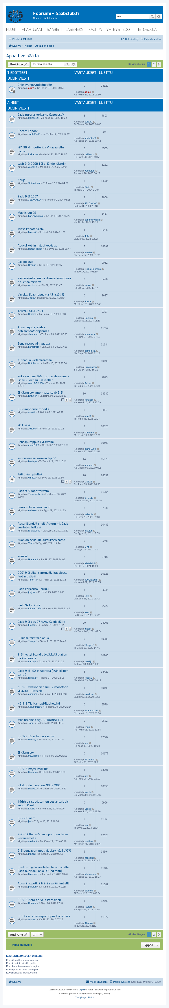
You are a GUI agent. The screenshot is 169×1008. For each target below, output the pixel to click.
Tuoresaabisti (35, 494)
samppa (88, 465)
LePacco (33, 154)
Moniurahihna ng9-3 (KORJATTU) (40, 720)
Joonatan (89, 170)
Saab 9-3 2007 (28, 196)
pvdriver (88, 841)
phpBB (82, 989)
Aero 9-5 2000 (36, 383)
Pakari (87, 383)
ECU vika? (24, 425)
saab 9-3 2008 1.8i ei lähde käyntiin (42, 164)
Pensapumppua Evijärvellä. (36, 442)
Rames (32, 903)
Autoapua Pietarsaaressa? (35, 360)
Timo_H (32, 579)
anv (86, 743)
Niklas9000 (34, 530)
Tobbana (89, 432)
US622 (32, 477)
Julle (87, 236)
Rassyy (32, 739)
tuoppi (31, 625)
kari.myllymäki (35, 216)
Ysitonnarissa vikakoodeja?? (37, 458)
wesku (31, 285)
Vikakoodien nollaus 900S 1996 (39, 785)
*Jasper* (32, 641)
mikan (31, 854)
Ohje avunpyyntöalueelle (35, 85)
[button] (159, 64)
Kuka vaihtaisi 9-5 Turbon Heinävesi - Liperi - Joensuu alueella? (43, 378)
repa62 (32, 677)
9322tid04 (33, 755)
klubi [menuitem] (11, 29)
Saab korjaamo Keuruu (33, 589)
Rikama (32, 314)
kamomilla (33, 346)
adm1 (31, 88)
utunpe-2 (33, 118)
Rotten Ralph (35, 248)
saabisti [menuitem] (54, 29)
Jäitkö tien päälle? (30, 474)
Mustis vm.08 (27, 213)
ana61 (31, 412)
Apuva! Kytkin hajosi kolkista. (37, 245)
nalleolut (32, 510)
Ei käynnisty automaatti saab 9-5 (40, 392)
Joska (31, 297)
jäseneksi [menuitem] (75, 29)
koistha (88, 121)
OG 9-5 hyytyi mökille (33, 769)
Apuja (21, 180)
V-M (30, 543)
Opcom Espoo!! (28, 131)
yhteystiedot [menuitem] (119, 29)
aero (86, 612)
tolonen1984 (35, 608)
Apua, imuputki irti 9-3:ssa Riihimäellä (44, 883)
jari (29, 821)
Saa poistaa (25, 262)
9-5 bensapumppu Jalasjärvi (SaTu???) (44, 851)
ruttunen (32, 395)
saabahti (32, 841)
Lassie (31, 808)
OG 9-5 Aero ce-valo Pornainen (39, 900)
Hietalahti (33, 559)
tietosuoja (146, 29)
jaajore (31, 592)
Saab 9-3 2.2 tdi (29, 605)
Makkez (32, 788)
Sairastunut (34, 183)
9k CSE (88, 498)
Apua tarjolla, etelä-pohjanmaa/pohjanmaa (33, 329)
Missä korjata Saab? (31, 229)
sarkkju (32, 661)
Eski (86, 596)
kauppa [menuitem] (95, 29)
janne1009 (33, 445)
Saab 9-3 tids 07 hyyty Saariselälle (41, 622)
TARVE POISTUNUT (31, 311)
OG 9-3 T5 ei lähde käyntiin (36, 736)
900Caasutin (91, 579)
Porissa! (23, 556)
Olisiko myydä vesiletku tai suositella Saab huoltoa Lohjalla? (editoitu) (43, 869)
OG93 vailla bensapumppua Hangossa (44, 916)
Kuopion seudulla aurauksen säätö (41, 540)
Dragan (32, 265)
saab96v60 (34, 134)
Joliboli (32, 428)
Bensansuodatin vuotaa (34, 343)
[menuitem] (27, 39)
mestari (88, 252)
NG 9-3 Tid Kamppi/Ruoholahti (39, 703)
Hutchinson (34, 363)
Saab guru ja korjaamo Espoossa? (41, 115)
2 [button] (154, 64)
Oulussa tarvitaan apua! (34, 638)
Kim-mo (32, 772)
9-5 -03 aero (26, 818)
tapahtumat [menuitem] (31, 29)
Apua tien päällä (22, 56)
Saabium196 (35, 706)
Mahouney (33, 874)
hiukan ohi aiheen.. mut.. (34, 507)
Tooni (31, 723)
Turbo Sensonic (92, 269)
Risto (87, 187)
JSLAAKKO (34, 199)
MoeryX (32, 232)
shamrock (33, 334)
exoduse (32, 694)
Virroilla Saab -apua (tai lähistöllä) (41, 294)
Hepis (87, 792)
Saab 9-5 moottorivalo (33, 491)
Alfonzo (32, 919)
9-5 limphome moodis (33, 409)
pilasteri (32, 886)
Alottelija (32, 167)
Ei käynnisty (26, 752)
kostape (32, 461)
